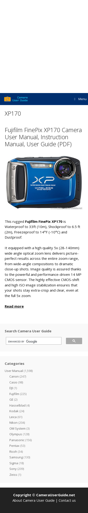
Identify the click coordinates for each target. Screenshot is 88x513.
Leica (13, 417)
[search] (32, 341)
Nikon (13, 422)
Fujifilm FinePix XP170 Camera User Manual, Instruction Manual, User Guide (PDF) (43, 137)
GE (11, 399)
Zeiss (13, 474)
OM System (17, 428)
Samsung (16, 457)
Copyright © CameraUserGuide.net (44, 495)
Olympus (15, 434)
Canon (14, 376)
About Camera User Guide (33, 500)
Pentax (14, 446)
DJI (11, 388)
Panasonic (16, 440)
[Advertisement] (44, 46)
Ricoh (13, 451)
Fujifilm (14, 394)
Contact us (67, 500)
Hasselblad (17, 405)
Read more (14, 306)
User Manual (14, 371)
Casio (13, 382)
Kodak (14, 411)
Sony (13, 469)
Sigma (13, 463)
